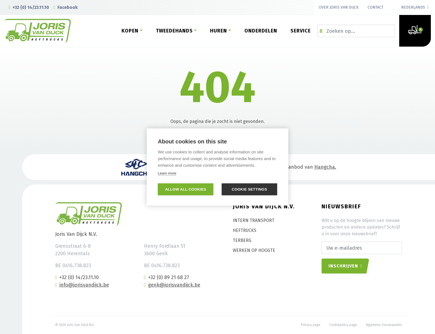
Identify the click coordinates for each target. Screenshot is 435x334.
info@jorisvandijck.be (82, 285)
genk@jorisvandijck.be (172, 285)
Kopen (130, 31)
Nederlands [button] (413, 7)
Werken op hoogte (254, 250)
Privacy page (310, 325)
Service (300, 31)
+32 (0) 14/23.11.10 (29, 7)
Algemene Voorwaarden (384, 325)
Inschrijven (345, 266)
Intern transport (253, 220)
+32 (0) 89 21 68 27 (166, 277)
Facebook (66, 7)
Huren (218, 31)
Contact (375, 7)
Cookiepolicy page (343, 325)
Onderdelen (260, 31)
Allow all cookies (185, 189)
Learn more (167, 173)
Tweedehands (174, 31)
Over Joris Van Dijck (339, 7)
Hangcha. (325, 167)
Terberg (242, 240)
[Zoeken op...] (356, 31)
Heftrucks (244, 230)
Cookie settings (249, 189)
